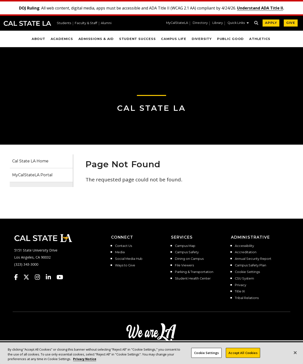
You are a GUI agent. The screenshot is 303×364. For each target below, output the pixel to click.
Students (64, 23)
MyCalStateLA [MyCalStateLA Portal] (177, 23)
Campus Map (185, 246)
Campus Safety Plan (250, 265)
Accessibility (244, 246)
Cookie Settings (247, 272)
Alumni (106, 23)
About (38, 39)
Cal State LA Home (30, 161)
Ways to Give (125, 265)
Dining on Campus (189, 259)
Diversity (202, 39)
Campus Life (173, 39)
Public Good (230, 39)
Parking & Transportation (194, 272)
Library (217, 23)
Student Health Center (193, 278)
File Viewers (184, 265)
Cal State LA (27, 23)
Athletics (259, 39)
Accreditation (245, 252)
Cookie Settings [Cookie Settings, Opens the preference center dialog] (206, 357)
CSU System (244, 278)
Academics (62, 39)
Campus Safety (187, 252)
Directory (200, 23)
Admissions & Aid (96, 39)
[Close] (295, 357)
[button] (238, 23)
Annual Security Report (253, 259)
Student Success (137, 39)
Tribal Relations (247, 298)
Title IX (240, 291)
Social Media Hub (128, 259)
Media (120, 252)
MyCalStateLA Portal (32, 175)
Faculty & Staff (86, 23)
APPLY (271, 23)
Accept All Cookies (242, 357)
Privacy (240, 285)
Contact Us (123, 246)
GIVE (290, 23)
